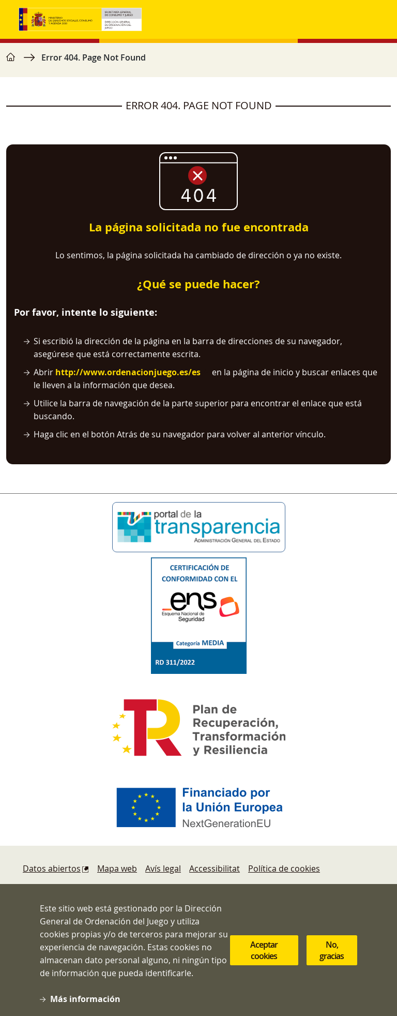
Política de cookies (284, 868)
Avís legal (163, 868)
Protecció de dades (266, 889)
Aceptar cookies (264, 961)
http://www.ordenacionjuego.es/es (128, 372)
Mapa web (117, 868)
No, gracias (331, 961)
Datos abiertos (52, 868)
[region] (198, 62)
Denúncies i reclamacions (73, 889)
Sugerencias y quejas (171, 889)
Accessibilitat (214, 868)
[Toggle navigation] (368, 19)
